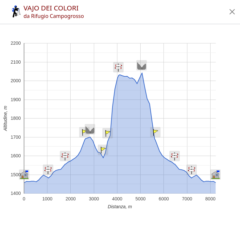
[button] (232, 12)
